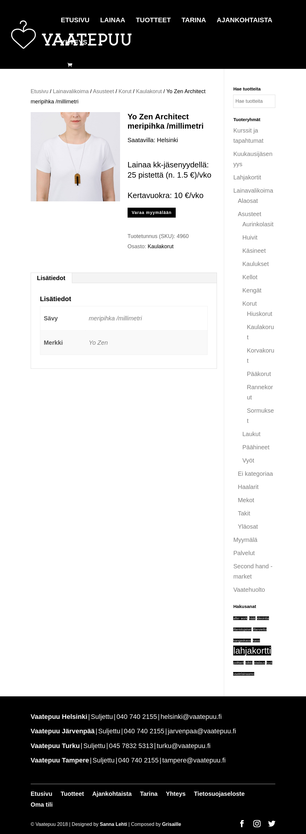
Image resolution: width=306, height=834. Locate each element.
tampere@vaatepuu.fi (194, 760)
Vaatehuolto (249, 589)
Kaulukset (255, 264)
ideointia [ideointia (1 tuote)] (263, 618)
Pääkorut (259, 374)
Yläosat (248, 526)
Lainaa (112, 21)
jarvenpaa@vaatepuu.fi (202, 731)
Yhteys (74, 43)
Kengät (251, 290)
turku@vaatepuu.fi (184, 746)
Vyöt (248, 460)
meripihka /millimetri (115, 318)
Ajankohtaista (244, 21)
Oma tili (42, 804)
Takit (244, 513)
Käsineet (254, 250)
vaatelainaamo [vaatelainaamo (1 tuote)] (243, 674)
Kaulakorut (149, 91)
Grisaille (171, 824)
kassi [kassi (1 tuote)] (256, 640)
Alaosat (248, 200)
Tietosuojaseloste (219, 793)
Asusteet (103, 91)
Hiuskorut (259, 313)
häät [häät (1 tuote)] (252, 618)
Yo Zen (98, 342)
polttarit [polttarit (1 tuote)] (238, 662)
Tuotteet (153, 21)
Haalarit (248, 487)
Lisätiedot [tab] (51, 278)
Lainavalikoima (71, 91)
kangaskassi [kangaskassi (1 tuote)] (242, 640)
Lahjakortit (247, 177)
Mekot (246, 500)
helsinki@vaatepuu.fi (190, 716)
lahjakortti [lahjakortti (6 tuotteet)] (252, 650)
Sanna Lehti (113, 824)
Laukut (251, 434)
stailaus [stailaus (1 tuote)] (259, 662)
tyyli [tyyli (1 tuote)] (269, 662)
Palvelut (244, 553)
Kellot (249, 277)
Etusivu (75, 21)
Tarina (193, 21)
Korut (125, 91)
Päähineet (255, 447)
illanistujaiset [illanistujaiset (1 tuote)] (242, 629)
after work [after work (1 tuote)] (240, 618)
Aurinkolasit (257, 224)
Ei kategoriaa (255, 473)
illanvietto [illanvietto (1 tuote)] (259, 629)
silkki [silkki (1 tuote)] (249, 662)
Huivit (249, 237)
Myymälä (245, 539)
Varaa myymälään (152, 212)
